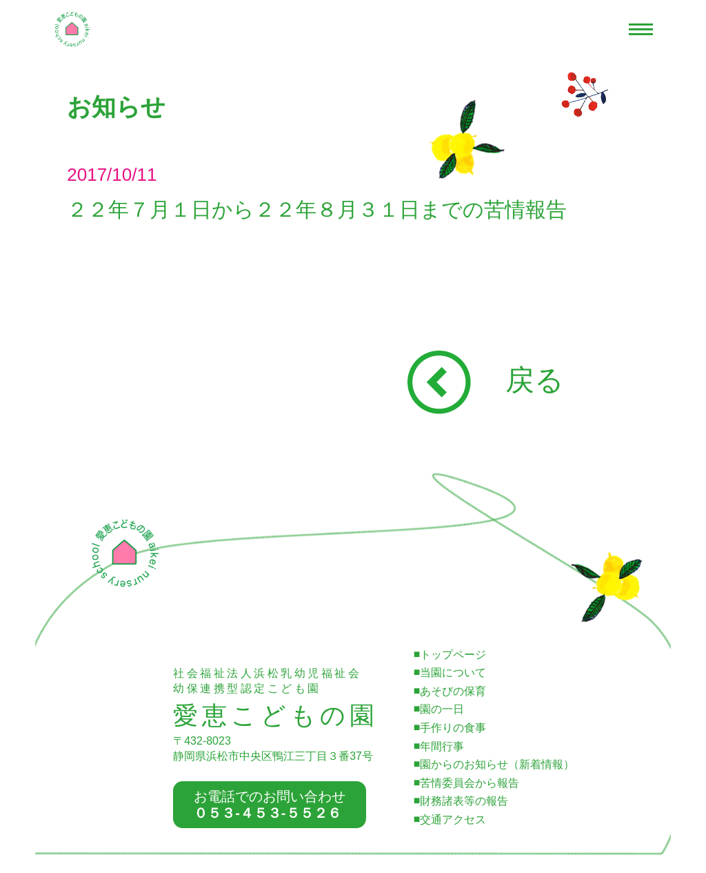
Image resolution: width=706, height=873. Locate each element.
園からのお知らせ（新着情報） (497, 764)
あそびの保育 (453, 691)
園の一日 (442, 709)
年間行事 (442, 746)
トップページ (453, 654)
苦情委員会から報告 (469, 783)
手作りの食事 (453, 728)
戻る (485, 380)
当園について (453, 672)
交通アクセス (453, 819)
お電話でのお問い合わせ (269, 805)
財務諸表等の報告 (464, 801)
